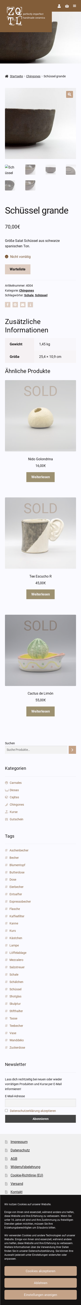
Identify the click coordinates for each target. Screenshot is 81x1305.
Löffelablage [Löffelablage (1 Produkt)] (18, 952)
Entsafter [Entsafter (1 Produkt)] (16, 894)
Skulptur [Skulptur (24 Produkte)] (15, 1003)
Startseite (16, 76)
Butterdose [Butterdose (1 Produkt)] (17, 872)
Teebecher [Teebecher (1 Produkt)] (16, 1025)
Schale (29, 295)
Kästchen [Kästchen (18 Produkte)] (16, 938)
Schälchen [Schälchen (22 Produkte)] (16, 982)
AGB (14, 1159)
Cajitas (14, 797)
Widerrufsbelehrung (25, 1167)
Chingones (33, 76)
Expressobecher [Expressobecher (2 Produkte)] (20, 901)
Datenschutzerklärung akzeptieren (33, 1111)
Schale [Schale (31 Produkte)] (14, 974)
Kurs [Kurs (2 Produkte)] (13, 930)
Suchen (10, 743)
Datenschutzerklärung (41, 1251)
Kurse (13, 812)
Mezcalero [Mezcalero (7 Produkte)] (16, 960)
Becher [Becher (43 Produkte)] (14, 857)
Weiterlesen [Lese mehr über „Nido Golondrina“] (40, 477)
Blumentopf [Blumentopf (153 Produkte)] (17, 865)
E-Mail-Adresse (15, 1096)
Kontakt (16, 1192)
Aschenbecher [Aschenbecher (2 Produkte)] (19, 850)
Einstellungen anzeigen (40, 1295)
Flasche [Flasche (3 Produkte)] (15, 909)
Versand (17, 1184)
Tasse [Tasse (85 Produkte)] (13, 1018)
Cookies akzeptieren (40, 1271)
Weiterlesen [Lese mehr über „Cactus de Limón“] (40, 711)
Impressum (19, 1142)
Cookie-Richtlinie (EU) (27, 1175)
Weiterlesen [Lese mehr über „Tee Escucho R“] (40, 594)
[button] (69, 94)
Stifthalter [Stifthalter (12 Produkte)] (16, 1011)
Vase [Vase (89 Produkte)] (13, 1033)
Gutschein (16, 819)
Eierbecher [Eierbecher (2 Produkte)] (17, 887)
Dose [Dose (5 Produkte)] (13, 879)
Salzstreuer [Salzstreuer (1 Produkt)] (17, 967)
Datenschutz (20, 1150)
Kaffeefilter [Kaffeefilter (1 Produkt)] (17, 916)
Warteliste (17, 269)
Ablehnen (40, 1283)
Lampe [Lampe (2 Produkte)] (14, 945)
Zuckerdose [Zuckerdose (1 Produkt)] (17, 1047)
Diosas (14, 790)
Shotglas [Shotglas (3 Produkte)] (15, 996)
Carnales (16, 782)
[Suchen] (72, 750)
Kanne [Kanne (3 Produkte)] (14, 923)
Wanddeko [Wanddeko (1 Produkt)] (17, 1040)
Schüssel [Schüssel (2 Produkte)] (15, 989)
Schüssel (41, 295)
